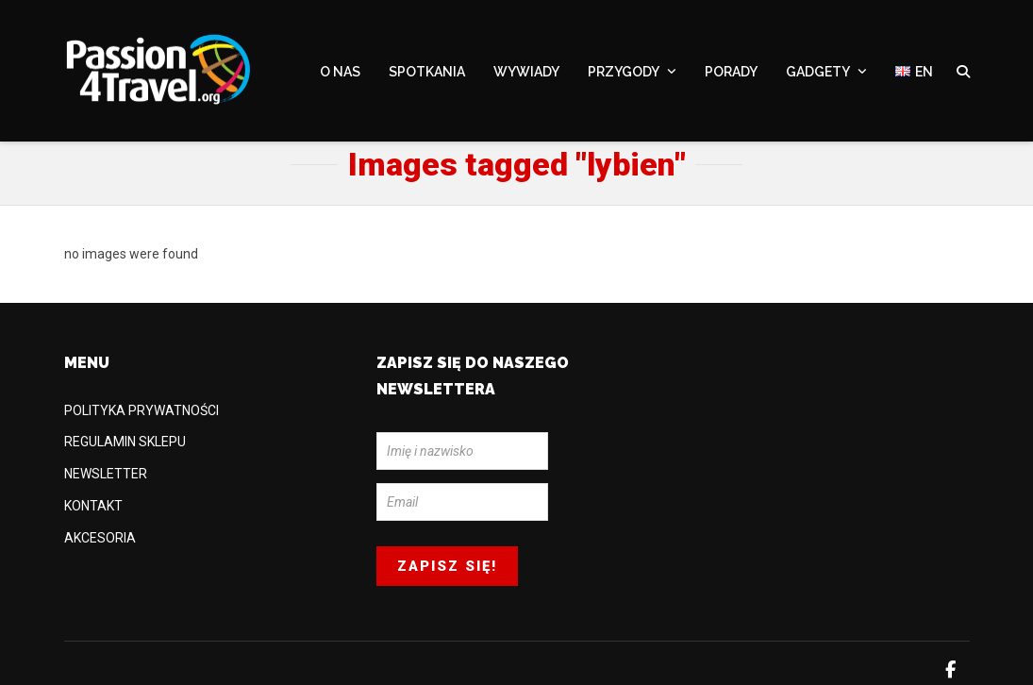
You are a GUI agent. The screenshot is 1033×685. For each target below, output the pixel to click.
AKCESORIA (100, 537)
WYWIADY (526, 72)
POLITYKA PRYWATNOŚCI (141, 410)
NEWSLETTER (105, 473)
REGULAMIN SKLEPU (125, 441)
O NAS (340, 72)
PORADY (731, 72)
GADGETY (818, 72)
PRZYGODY (623, 72)
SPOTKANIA (427, 72)
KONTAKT (93, 505)
